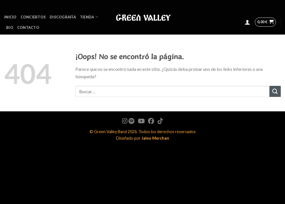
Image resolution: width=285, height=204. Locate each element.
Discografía (63, 17)
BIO (9, 27)
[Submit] (275, 91)
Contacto (28, 27)
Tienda (89, 17)
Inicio (10, 17)
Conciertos (33, 17)
